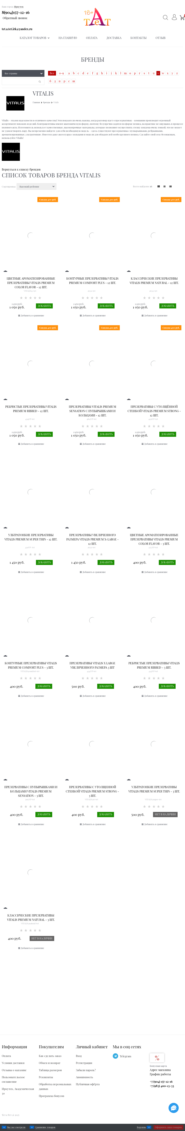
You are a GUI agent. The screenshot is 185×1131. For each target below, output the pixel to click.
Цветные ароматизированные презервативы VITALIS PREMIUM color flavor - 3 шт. (154, 539)
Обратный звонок (15, 18)
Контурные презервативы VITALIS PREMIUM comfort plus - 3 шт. (31, 665)
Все (52, 73)
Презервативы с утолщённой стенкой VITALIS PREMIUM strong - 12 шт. (154, 411)
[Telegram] (115, 1056)
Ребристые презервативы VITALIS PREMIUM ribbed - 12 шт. (31, 409)
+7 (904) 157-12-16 (161, 1081)
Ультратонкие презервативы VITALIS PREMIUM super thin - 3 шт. (154, 789)
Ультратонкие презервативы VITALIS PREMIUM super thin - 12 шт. (31, 537)
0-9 (61, 73)
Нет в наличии (165, 814)
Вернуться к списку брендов (21, 169)
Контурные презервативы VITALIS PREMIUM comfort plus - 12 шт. (92, 281)
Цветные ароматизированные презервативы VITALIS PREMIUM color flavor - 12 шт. (31, 283)
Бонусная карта (158, 1065)
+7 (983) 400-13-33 (162, 1086)
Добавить (44, 306)
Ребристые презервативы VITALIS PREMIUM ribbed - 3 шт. (154, 665)
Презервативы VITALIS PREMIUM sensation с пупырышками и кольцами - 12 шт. (92, 411)
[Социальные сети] (174, 1108)
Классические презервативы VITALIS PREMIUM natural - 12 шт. (154, 281)
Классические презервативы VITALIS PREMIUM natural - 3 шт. (31, 917)
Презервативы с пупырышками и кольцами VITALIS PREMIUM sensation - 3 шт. (30, 791)
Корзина (141, 1127)
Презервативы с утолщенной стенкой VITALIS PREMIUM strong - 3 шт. (92, 791)
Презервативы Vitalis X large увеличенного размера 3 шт (92, 665)
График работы (160, 1074)
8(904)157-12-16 (15, 12)
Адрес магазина (160, 1070)
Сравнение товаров (45, 1127)
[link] (158, 186)
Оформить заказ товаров (168, 1127)
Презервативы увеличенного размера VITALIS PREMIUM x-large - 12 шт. (92, 539)
